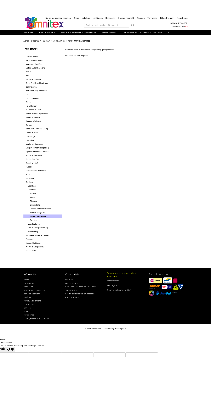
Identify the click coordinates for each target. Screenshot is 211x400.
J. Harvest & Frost (33, 110)
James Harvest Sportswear (37, 113)
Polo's (32, 197)
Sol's (28, 174)
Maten (26, 311)
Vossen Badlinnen (33, 243)
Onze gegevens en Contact (36, 318)
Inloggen (170, 18)
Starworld (30, 178)
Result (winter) (32, 163)
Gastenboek (29, 304)
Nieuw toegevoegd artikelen (58, 18)
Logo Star (30, 140)
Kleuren (27, 308)
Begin (76, 18)
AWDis (28, 72)
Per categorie (47, 32)
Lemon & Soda (32, 132)
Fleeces (33, 201)
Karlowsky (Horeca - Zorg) (37, 129)
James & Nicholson (34, 117)
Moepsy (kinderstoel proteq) (37, 148)
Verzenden (152, 18)
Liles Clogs (30, 136)
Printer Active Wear (34, 155)
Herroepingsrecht (126, 18)
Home (26, 41)
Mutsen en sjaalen (38, 212)
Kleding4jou (112, 285)
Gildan (28, 102)
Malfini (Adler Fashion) (35, 68)
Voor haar (32, 186)
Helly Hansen (31, 106)
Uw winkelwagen (179, 23)
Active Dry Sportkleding (38, 228)
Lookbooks (98, 18)
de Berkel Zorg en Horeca (36, 91)
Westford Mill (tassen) (35, 247)
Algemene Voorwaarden (34, 290)
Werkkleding (33, 231)
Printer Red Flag (33, 159)
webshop (86, 18)
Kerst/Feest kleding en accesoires (143, 32)
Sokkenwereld (110, 32)
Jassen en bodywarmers (40, 209)
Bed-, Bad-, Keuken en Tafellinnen (78, 32)
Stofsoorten (28, 315)
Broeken (33, 220)
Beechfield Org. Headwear (37, 83)
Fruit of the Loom (33, 98)
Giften (163, 18)
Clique (28, 94)
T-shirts (33, 193)
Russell (29, 167)
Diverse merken (32, 56)
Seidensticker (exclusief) (36, 171)
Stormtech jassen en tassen (37, 235)
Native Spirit (31, 250)
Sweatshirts (35, 205)
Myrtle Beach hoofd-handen (37, 152)
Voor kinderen (34, 224)
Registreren (182, 18)
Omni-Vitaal (112, 290)
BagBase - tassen (33, 79)
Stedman (56, 41)
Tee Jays (29, 239)
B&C (28, 75)
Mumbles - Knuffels (34, 64)
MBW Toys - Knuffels (34, 60)
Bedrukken (110, 18)
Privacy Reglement (32, 301)
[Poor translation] (10, 349)
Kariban (29, 125)
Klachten (141, 18)
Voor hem (67, 41)
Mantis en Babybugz (34, 144)
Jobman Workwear (33, 121)
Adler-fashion (113, 281)
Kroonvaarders (72, 297)
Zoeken (132, 25)
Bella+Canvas (32, 87)
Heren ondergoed (38, 216)
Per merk (28, 32)
